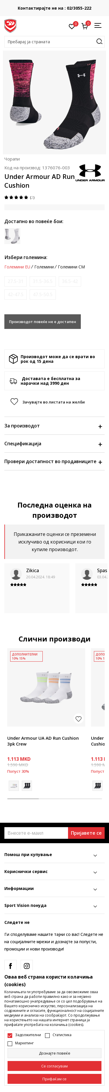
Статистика (62, 1035)
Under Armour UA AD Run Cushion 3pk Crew (43, 741)
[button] (54, 42)
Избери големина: (25, 257)
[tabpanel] (46, 719)
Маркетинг (24, 1043)
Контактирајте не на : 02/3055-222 (55, 8)
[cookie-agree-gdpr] (54, 1066)
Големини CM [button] (71, 267)
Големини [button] (44, 267)
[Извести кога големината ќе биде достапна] (15, 281)
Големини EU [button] (17, 267)
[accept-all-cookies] (54, 1079)
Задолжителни (28, 1035)
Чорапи (12, 159)
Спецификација (53, 443)
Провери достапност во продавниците (53, 461)
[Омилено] (72, 26)
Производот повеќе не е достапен (42, 321)
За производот (53, 425)
